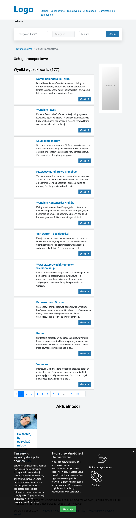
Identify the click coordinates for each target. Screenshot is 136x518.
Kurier (40, 333)
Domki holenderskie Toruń (52, 79)
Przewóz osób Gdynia (50, 302)
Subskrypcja (74, 10)
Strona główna (24, 48)
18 (77, 393)
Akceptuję (68, 509)
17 (70, 393)
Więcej (85, 99)
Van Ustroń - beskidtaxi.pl (52, 233)
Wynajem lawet (46, 109)
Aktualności (90, 10)
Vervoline (42, 364)
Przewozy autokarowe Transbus (56, 171)
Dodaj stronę (57, 10)
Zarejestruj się (107, 10)
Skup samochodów (48, 140)
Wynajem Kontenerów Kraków (55, 202)
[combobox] (63, 34)
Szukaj (44, 10)
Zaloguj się (47, 14)
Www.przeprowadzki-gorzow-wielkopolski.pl (55, 266)
